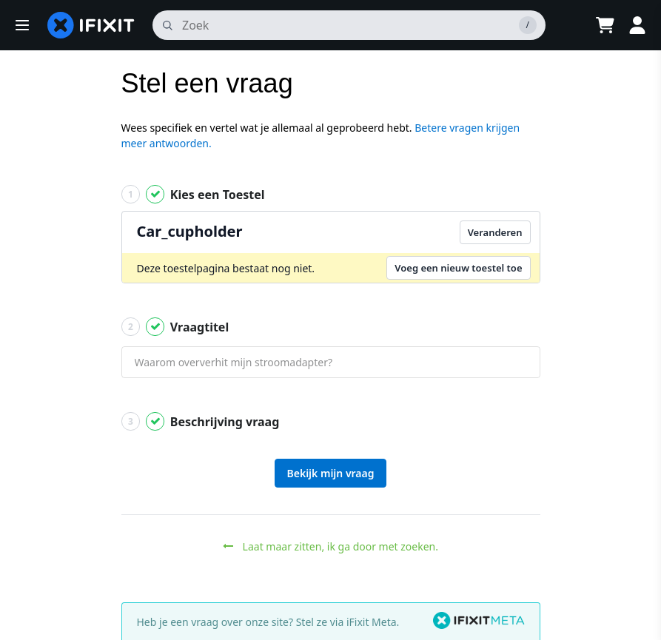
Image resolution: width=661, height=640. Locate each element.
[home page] (91, 25)
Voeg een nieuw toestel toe (458, 267)
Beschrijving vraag (200, 421)
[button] (22, 25)
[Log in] (637, 25)
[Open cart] (605, 25)
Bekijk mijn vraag (331, 473)
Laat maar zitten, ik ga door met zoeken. (330, 546)
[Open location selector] (567, 25)
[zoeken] (349, 25)
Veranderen (495, 232)
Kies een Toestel (193, 194)
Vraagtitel (175, 326)
